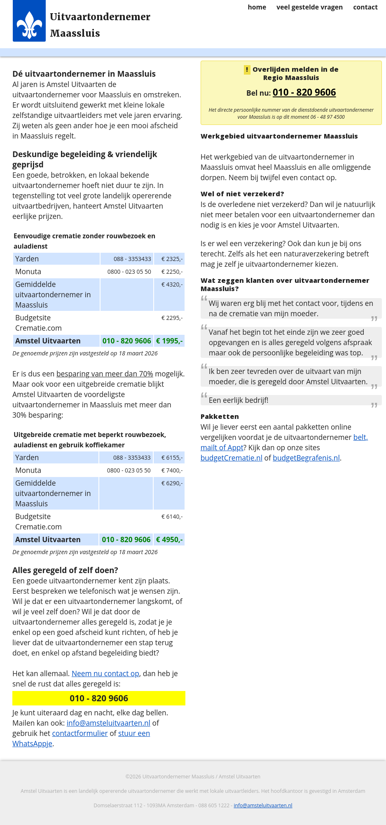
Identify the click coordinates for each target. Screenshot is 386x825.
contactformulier (80, 733)
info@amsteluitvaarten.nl (108, 723)
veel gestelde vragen (309, 7)
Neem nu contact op (105, 673)
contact (365, 7)
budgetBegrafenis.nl (306, 458)
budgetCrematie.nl (231, 458)
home (257, 7)
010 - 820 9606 (304, 92)
